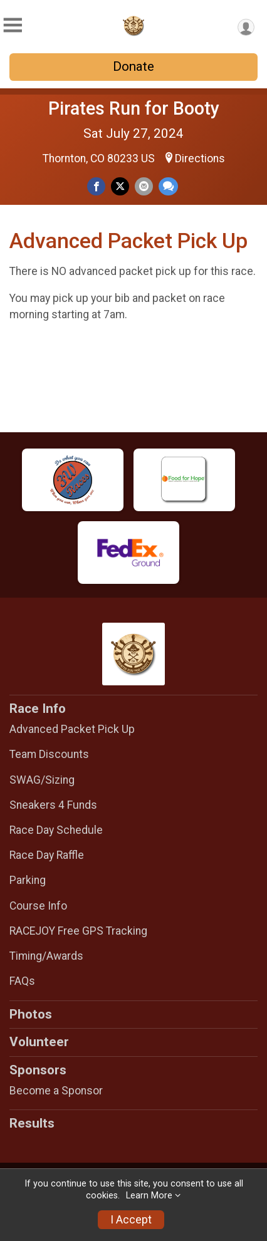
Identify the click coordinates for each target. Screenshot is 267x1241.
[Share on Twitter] (120, 186)
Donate (133, 66)
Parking (27, 880)
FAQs (22, 981)
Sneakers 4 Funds (53, 805)
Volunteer (39, 1041)
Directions (200, 158)
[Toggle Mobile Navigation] (12, 25)
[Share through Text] (168, 186)
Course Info (38, 906)
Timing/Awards (46, 956)
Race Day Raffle (46, 855)
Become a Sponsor (56, 1090)
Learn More (149, 1195)
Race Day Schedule (56, 830)
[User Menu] (246, 27)
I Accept (131, 1219)
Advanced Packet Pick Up (72, 729)
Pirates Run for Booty (133, 108)
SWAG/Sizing (42, 780)
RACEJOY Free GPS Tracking (78, 931)
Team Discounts (49, 754)
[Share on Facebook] (96, 186)
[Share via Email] (144, 186)
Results (32, 1123)
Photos (30, 1014)
